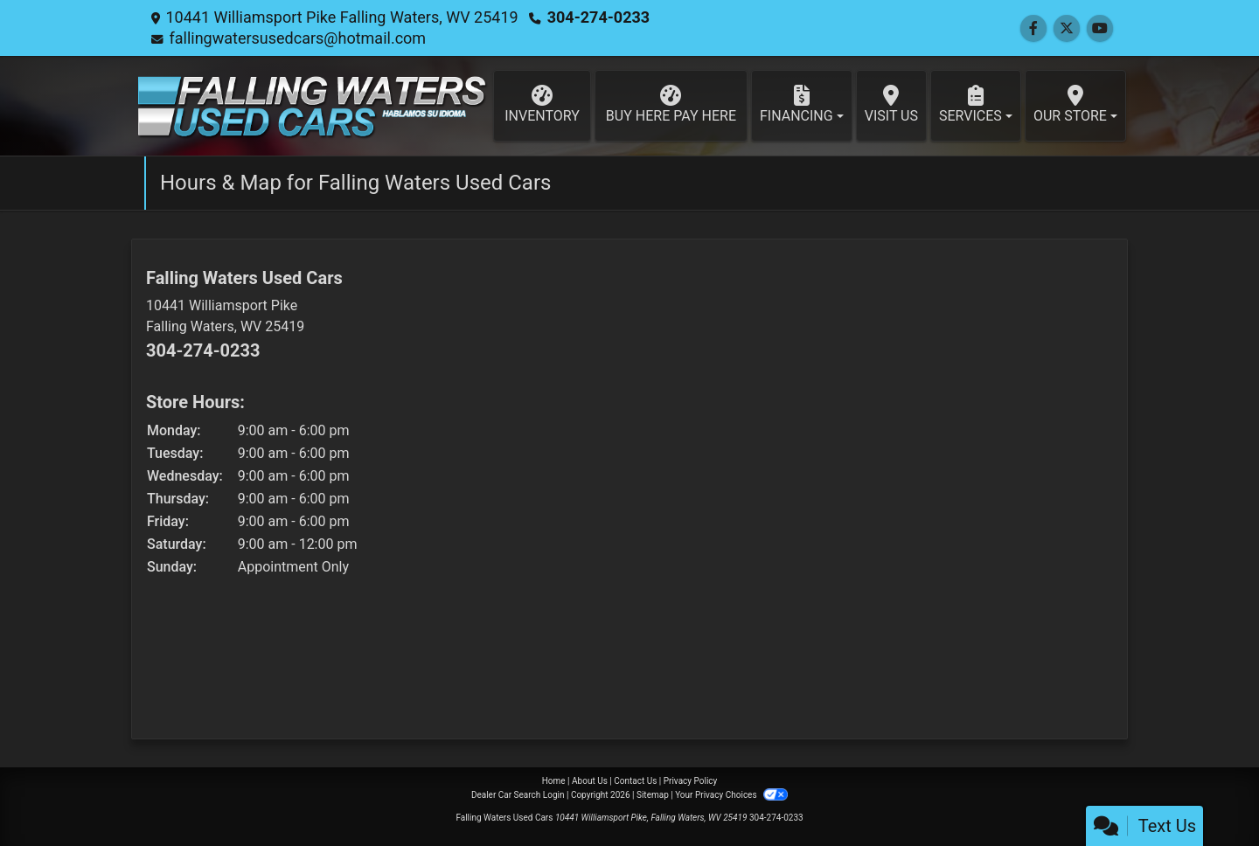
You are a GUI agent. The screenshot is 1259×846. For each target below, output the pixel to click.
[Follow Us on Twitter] (1067, 28)
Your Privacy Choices (731, 795)
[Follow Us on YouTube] (1100, 28)
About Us (590, 781)
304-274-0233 (598, 17)
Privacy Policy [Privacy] (691, 781)
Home (554, 781)
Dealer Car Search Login (518, 795)
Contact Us (635, 781)
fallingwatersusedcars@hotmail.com (297, 38)
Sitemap (652, 795)
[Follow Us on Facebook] (1033, 28)
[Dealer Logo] (311, 105)
